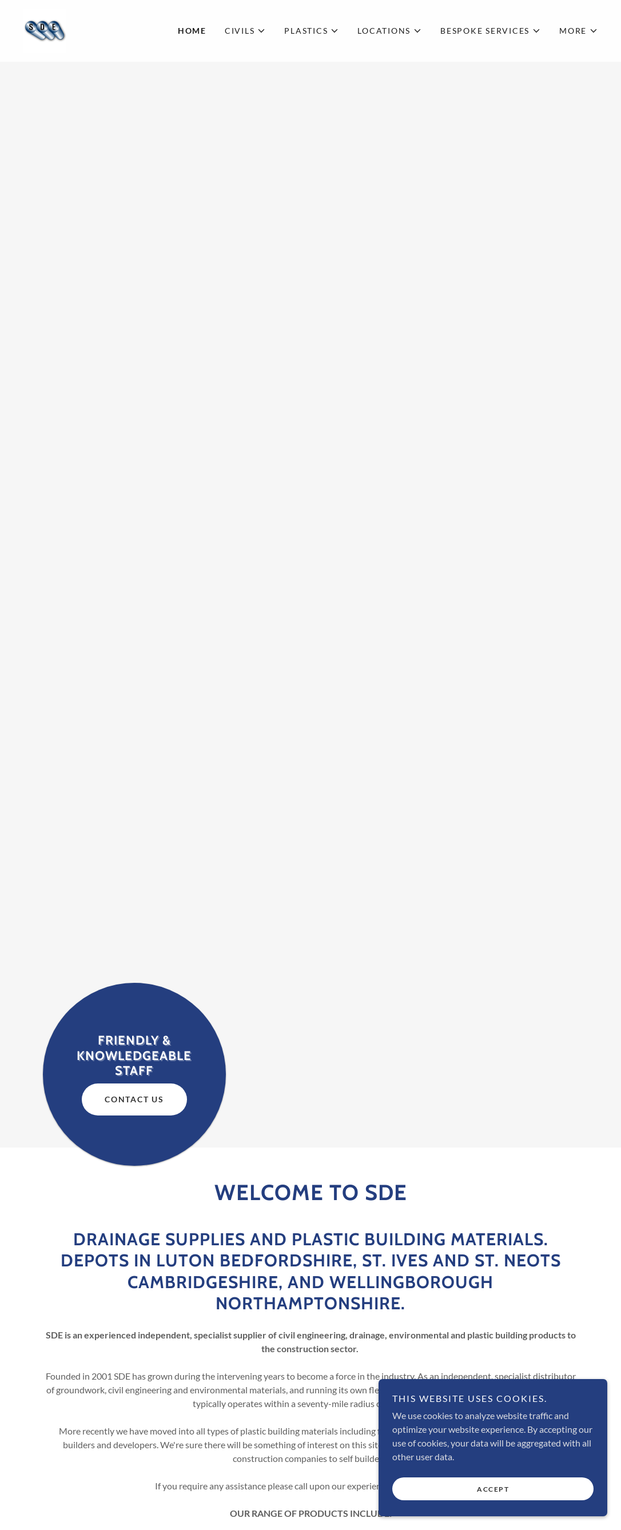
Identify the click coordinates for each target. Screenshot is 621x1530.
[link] (44, 29)
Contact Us (134, 1099)
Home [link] (192, 30)
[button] (245, 31)
